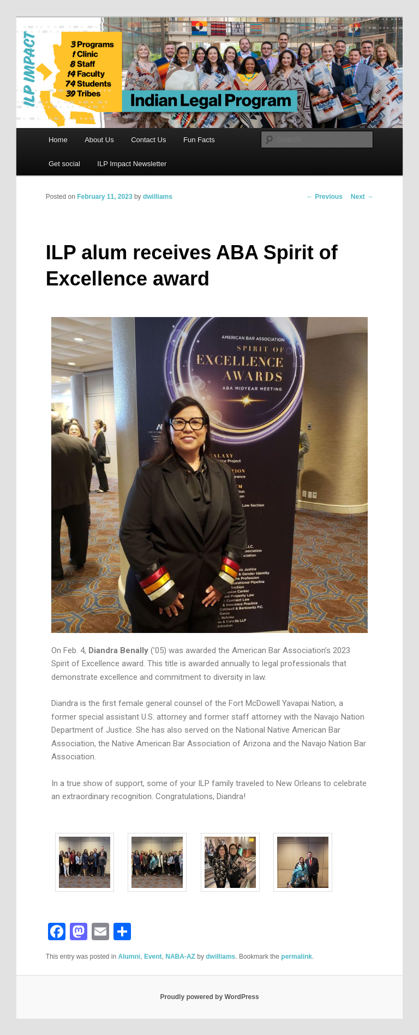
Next (362, 196)
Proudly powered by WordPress (209, 997)
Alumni (129, 956)
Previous (325, 196)
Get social (64, 164)
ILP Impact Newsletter (131, 164)
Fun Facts (199, 140)
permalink (296, 956)
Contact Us (148, 140)
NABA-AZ (180, 956)
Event (153, 956)
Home (58, 140)
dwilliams (157, 196)
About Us (99, 140)
